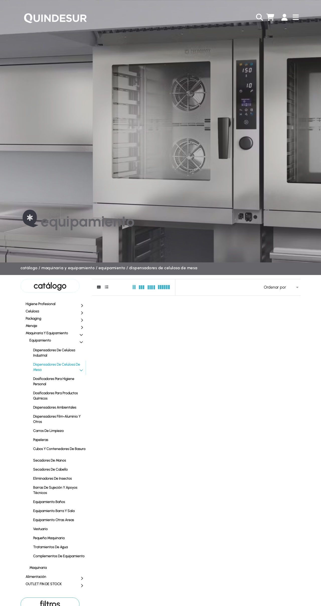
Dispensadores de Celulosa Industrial (59, 353)
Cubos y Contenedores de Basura (59, 450)
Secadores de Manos (59, 460)
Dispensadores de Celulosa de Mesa (163, 267)
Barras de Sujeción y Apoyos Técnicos (59, 490)
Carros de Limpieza (59, 430)
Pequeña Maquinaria (59, 537)
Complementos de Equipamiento (59, 557)
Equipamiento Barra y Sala (59, 510)
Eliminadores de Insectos (59, 478)
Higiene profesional (56, 304)
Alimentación (56, 577)
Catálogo (29, 267)
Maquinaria (57, 567)
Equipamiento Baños (59, 501)
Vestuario (59, 528)
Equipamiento (112, 267)
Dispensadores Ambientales (59, 407)
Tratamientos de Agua (59, 546)
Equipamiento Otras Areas (59, 519)
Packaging (56, 319)
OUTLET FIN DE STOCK (56, 584)
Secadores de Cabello (59, 469)
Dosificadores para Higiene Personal (59, 381)
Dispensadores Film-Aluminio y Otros (59, 419)
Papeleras (59, 439)
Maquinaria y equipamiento (68, 267)
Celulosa (56, 312)
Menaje (56, 326)
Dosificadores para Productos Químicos (59, 396)
